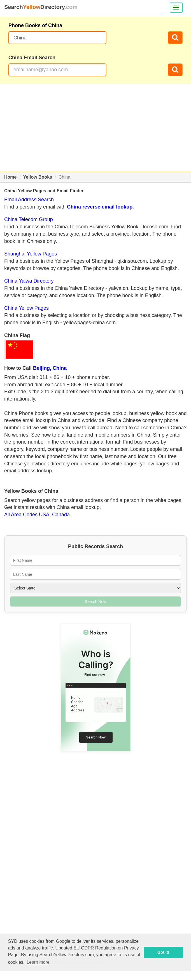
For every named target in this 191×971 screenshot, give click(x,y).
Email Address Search (29, 199)
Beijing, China (50, 368)
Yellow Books (37, 177)
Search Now (95, 601)
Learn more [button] (38, 962)
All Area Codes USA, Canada (37, 514)
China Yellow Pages (26, 308)
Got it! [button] (163, 952)
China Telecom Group (28, 219)
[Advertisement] (95, 128)
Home (10, 177)
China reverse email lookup (99, 207)
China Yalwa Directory (28, 281)
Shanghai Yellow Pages (30, 254)
